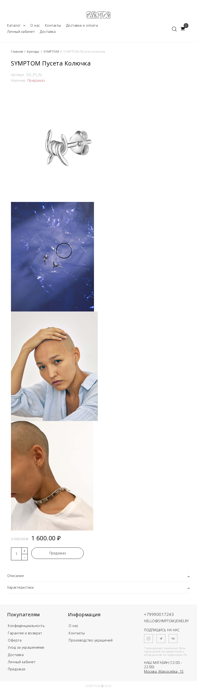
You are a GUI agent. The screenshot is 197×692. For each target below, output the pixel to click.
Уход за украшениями (26, 648)
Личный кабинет (21, 32)
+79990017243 (159, 614)
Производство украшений (91, 641)
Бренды (33, 52)
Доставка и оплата (82, 26)
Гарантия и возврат (25, 634)
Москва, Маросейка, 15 (164, 672)
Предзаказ (57, 553)
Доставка (48, 32)
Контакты (53, 26)
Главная (17, 52)
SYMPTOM (52, 52)
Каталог (16, 26)
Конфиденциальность (26, 626)
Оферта (14, 641)
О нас (35, 26)
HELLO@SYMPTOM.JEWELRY (166, 621)
